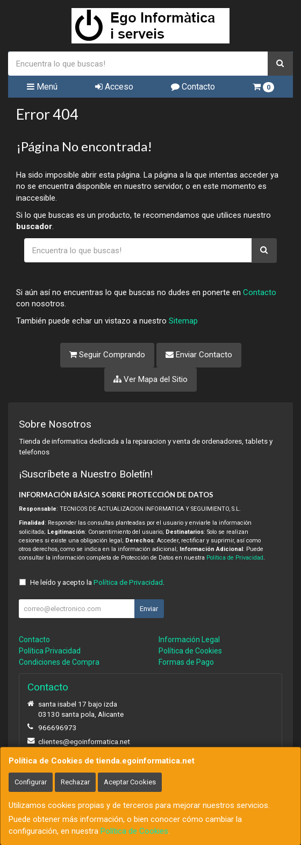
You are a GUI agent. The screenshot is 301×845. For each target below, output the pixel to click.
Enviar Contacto (199, 354)
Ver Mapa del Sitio (150, 379)
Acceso (114, 87)
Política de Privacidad (234, 557)
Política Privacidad (50, 650)
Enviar (149, 609)
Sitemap (183, 321)
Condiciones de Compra (59, 662)
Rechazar (75, 782)
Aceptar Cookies (130, 782)
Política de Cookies (134, 831)
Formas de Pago (186, 662)
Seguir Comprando (107, 354)
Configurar (31, 782)
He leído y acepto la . (97, 582)
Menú (42, 87)
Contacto (193, 87)
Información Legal (189, 639)
